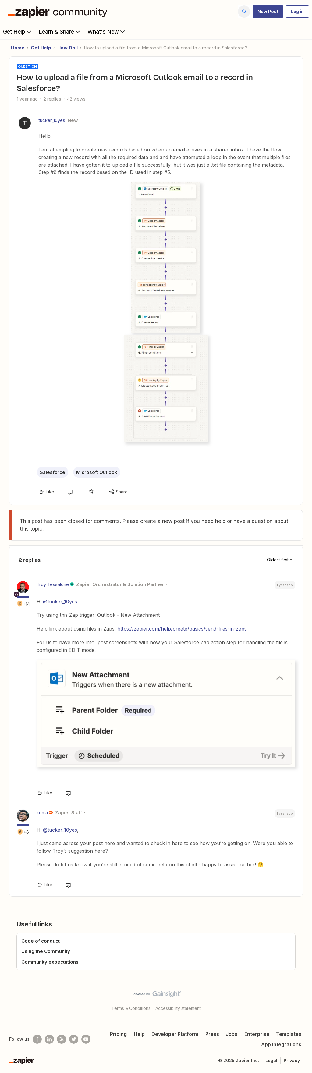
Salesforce (52, 472)
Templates (288, 1034)
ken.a (42, 812)
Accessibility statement (178, 1008)
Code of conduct (40, 941)
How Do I (67, 48)
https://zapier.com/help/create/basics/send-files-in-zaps (182, 629)
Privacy (292, 1060)
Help (139, 1034)
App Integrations (281, 1044)
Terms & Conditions (131, 1008)
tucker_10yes (51, 120)
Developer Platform (174, 1034)
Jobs (231, 1034)
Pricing (118, 1034)
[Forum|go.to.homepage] (59, 11)
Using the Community (45, 951)
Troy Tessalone (53, 584)
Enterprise (256, 1034)
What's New (106, 31)
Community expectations (50, 962)
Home (18, 48)
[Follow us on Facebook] (37, 1039)
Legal (271, 1060)
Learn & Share (60, 31)
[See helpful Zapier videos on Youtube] (85, 1039)
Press (212, 1034)
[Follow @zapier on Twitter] (73, 1039)
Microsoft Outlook (96, 472)
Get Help (18, 31)
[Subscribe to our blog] (61, 1039)
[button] (268, 11)
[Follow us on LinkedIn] (49, 1039)
